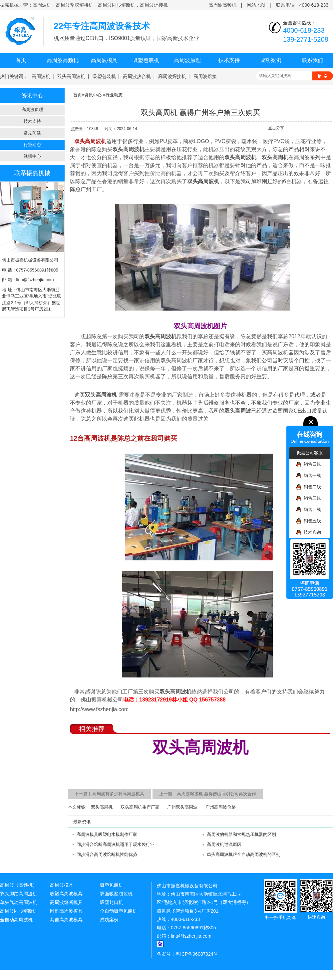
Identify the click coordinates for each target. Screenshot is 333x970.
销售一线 (308, 476)
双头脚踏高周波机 (18, 893)
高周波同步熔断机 (18, 911)
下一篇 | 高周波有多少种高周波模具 (109, 793)
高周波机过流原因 (224, 844)
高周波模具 (104, 60)
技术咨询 (308, 532)
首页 (21, 60)
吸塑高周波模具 (66, 893)
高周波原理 (187, 60)
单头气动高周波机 (18, 902)
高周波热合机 (137, 76)
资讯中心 (93, 94)
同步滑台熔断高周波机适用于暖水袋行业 (116, 844)
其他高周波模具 (66, 919)
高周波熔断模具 (66, 902)
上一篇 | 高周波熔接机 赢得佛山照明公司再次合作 (207, 793)
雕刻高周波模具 (66, 911)
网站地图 (256, 5)
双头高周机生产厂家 (140, 807)
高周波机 (41, 76)
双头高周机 (102, 807)
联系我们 (312, 60)
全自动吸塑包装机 (118, 911)
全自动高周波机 (16, 919)
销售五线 (308, 521)
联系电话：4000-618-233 (302, 5)
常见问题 (32, 132)
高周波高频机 (222, 5)
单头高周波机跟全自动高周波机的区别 (243, 854)
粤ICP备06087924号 (196, 954)
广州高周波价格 (220, 807)
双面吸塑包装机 (116, 893)
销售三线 (308, 498)
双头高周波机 (71, 76)
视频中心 (32, 156)
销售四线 (308, 464)
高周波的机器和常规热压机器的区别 (241, 834)
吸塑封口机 (111, 902)
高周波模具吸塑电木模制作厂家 (107, 834)
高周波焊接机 (172, 76)
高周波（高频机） (18, 885)
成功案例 (270, 60)
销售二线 (308, 487)
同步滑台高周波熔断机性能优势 (107, 854)
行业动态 (32, 144)
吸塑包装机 (146, 60)
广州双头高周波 (182, 807)
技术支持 (229, 60)
